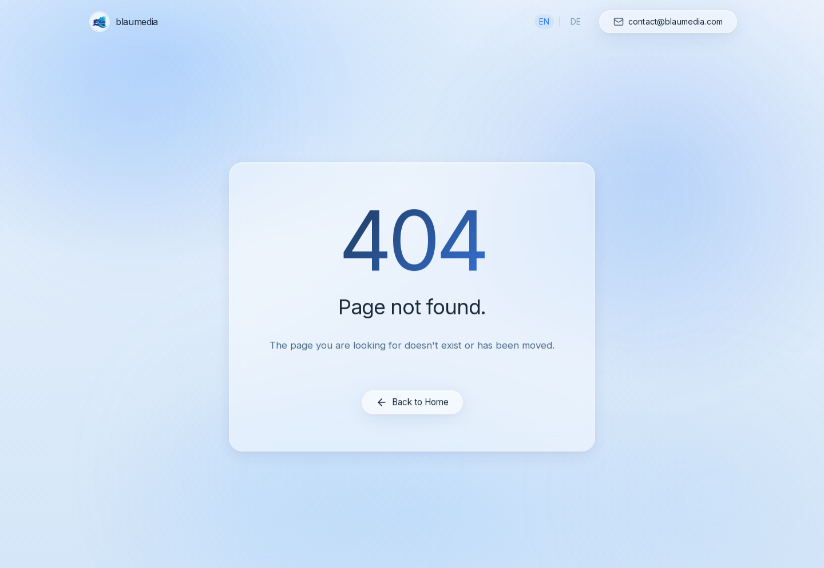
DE (576, 21)
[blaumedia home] (125, 21)
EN (544, 21)
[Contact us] (668, 21)
